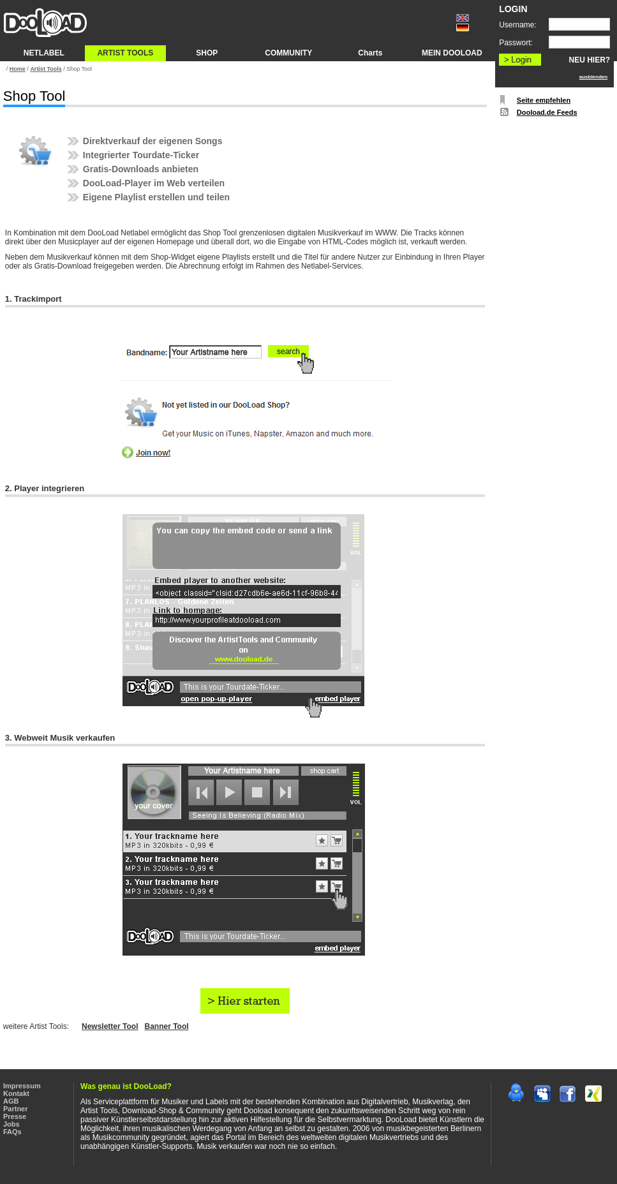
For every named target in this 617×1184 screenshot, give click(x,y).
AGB (11, 1101)
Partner (15, 1109)
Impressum (22, 1086)
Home (18, 69)
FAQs (12, 1132)
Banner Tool (166, 1026)
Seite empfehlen (543, 100)
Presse (14, 1116)
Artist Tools (45, 69)
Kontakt (16, 1093)
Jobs (11, 1124)
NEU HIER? (590, 60)
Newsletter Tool (110, 1026)
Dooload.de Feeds (547, 112)
